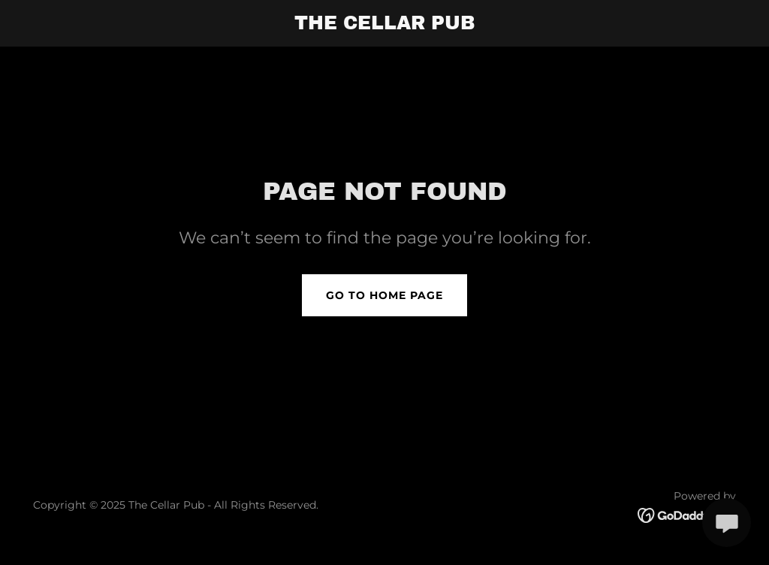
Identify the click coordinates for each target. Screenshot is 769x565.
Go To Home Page (384, 295)
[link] (384, 25)
